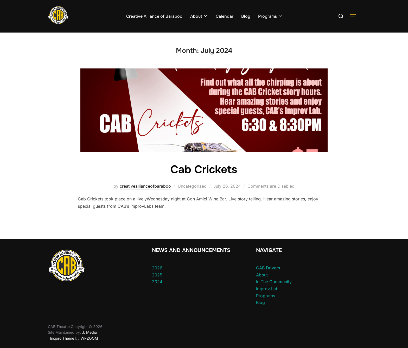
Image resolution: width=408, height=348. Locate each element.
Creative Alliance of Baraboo (154, 16)
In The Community (274, 281)
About (199, 16)
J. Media (89, 332)
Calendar (224, 16)
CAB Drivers (268, 267)
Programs (270, 16)
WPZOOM (89, 338)
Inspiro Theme (62, 338)
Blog (245, 16)
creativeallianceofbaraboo (145, 186)
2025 (157, 274)
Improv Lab (267, 288)
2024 (157, 281)
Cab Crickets (203, 169)
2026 (157, 267)
